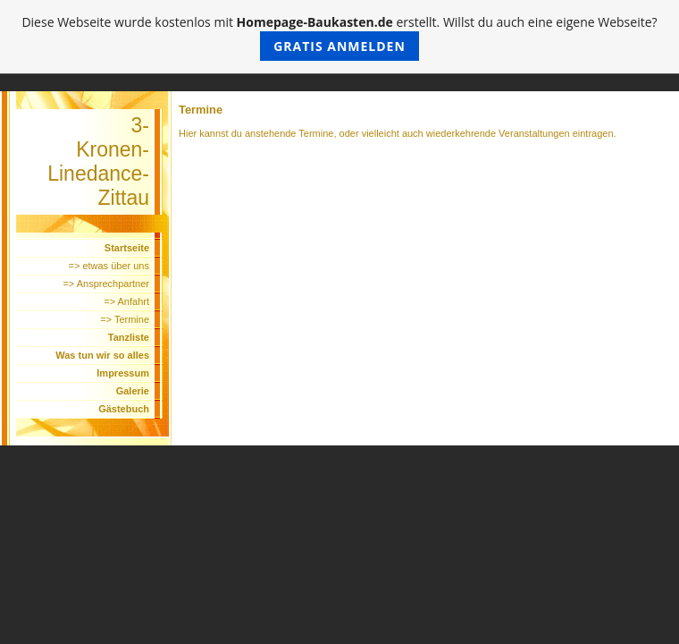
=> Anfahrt (126, 301)
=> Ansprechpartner (106, 283)
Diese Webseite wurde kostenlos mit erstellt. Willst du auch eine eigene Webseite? (339, 37)
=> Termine (124, 319)
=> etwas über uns (108, 265)
